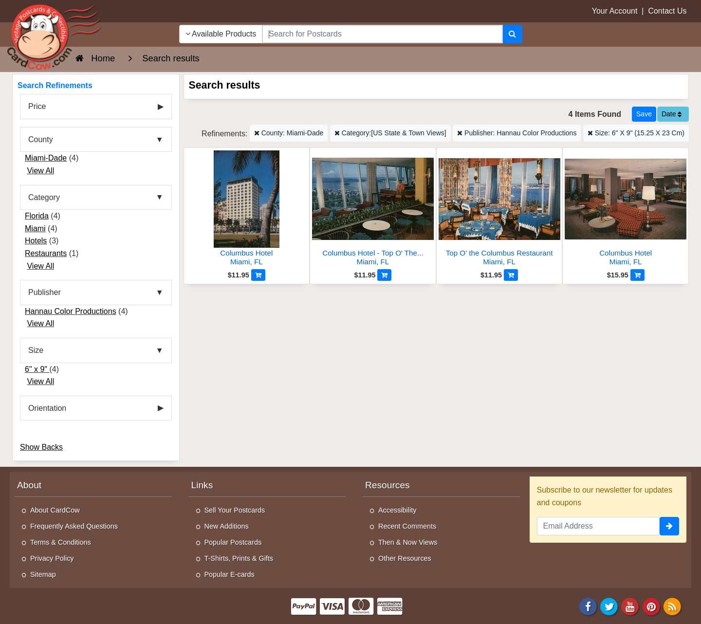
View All (40, 170)
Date (672, 114)
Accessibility (397, 510)
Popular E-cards (229, 574)
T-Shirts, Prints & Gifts (239, 558)
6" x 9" (37, 369)
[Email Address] (598, 526)
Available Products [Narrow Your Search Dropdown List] (221, 34)
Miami (35, 228)
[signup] (669, 526)
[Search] (512, 34)
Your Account (615, 11)
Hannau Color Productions (70, 311)
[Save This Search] (644, 114)
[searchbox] (382, 34)
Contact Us (667, 11)
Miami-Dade (46, 158)
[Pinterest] (651, 606)
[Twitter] (609, 606)
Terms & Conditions (60, 542)
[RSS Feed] (672, 606)
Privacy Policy (52, 558)
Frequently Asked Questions (74, 526)
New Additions (226, 526)
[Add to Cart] (258, 275)
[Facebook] (588, 606)
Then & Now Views (407, 542)
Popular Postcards (233, 542)
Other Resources (404, 558)
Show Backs (41, 447)
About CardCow (55, 510)
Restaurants (46, 253)
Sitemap (43, 574)
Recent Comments (407, 526)
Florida (37, 216)
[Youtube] (630, 606)
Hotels (36, 241)
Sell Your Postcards (234, 510)
